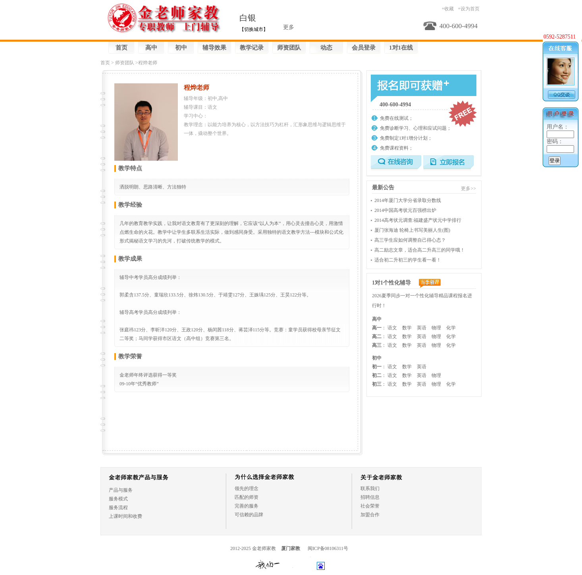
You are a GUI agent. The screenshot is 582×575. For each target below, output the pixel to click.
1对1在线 (401, 47)
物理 (436, 328)
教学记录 (252, 47)
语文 (392, 328)
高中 (151, 47)
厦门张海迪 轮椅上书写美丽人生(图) (412, 230)
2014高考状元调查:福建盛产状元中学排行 (417, 220)
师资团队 (289, 47)
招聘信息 (370, 497)
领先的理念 (246, 488)
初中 (181, 47)
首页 (121, 47)
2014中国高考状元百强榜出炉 (405, 210)
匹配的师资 (246, 497)
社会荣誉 (370, 506)
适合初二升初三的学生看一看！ (407, 260)
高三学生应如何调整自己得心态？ (410, 240)
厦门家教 (290, 548)
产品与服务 (121, 490)
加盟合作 (370, 514)
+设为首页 (469, 9)
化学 (451, 328)
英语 (421, 328)
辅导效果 (214, 47)
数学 (407, 328)
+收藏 (447, 9)
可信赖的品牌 (249, 514)
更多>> (468, 188)
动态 (326, 47)
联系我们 (370, 488)
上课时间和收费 (125, 516)
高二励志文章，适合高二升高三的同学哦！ (419, 250)
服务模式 (118, 499)
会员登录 (364, 47)
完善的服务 (246, 506)
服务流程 (118, 507)
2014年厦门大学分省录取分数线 (407, 200)
